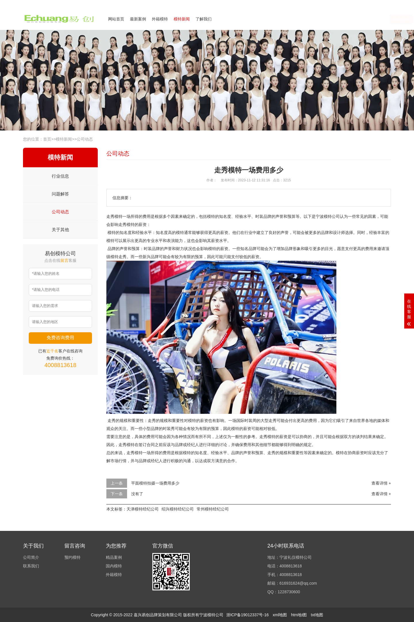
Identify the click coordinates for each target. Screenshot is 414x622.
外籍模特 (160, 19)
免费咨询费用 (60, 337)
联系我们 (356, 4)
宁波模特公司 (328, 216)
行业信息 (60, 176)
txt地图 (317, 615)
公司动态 (85, 139)
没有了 (137, 494)
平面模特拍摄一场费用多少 (155, 483)
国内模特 (114, 566)
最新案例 (138, 19)
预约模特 (72, 557)
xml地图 (280, 615)
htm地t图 (299, 615)
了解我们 (203, 19)
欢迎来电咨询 (380, 4)
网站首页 (116, 19)
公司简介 (335, 4)
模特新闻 (182, 19)
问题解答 (60, 193)
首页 (47, 139)
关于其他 (60, 229)
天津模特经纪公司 (142, 509)
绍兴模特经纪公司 (178, 509)
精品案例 (114, 557)
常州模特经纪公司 (213, 509)
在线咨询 (334, 19)
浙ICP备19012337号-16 (247, 615)
